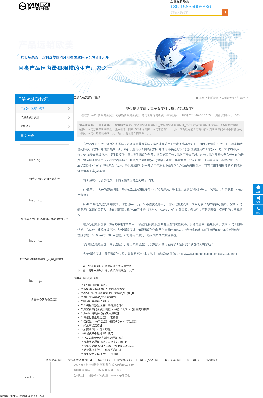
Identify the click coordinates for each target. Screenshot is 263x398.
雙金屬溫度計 (39, 20)
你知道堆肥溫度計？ (95, 284)
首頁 (21, 20)
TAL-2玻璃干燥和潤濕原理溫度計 (103, 337)
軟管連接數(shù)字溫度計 (44, 178)
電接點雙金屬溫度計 (67, 20)
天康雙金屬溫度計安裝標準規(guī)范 (105, 341)
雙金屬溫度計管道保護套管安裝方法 (110, 266)
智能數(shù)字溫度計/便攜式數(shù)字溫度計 (110, 321)
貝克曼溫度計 (167, 20)
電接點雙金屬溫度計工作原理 (101, 353)
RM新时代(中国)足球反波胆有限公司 (22, 395)
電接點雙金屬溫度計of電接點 (100, 317)
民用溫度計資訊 (30, 117)
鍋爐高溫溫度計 (92, 325)
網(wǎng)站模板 (120, 375)
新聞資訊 (208, 20)
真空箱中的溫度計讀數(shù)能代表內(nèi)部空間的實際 (116, 309)
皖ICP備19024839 (123, 364)
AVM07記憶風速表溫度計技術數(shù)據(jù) (108, 293)
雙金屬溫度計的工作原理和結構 (102, 349)
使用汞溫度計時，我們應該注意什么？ (111, 270)
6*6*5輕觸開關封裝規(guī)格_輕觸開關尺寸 (44, 259)
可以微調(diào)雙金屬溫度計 (100, 297)
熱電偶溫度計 (116, 20)
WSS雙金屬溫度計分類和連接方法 (104, 288)
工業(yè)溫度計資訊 (33, 99)
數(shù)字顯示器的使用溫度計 (101, 313)
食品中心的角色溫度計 (44, 299)
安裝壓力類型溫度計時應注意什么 (103, 305)
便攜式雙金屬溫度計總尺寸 (99, 333)
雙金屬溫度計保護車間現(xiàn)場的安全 (44, 218)
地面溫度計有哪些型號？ (98, 329)
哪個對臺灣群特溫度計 (97, 301)
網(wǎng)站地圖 (98, 375)
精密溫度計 (94, 20)
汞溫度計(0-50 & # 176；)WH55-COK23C (108, 345)
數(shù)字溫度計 (141, 20)
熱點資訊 (26, 126)
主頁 (202, 97)
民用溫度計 (189, 20)
